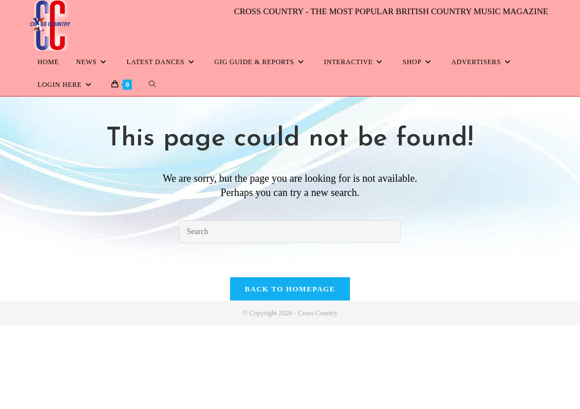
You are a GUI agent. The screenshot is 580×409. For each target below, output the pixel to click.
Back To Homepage (290, 289)
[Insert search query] (289, 231)
